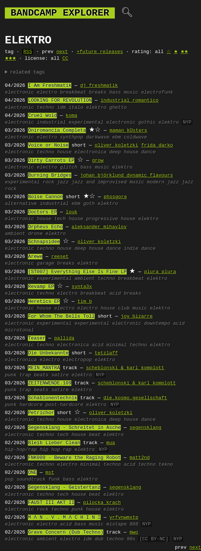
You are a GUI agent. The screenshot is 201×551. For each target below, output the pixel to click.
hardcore (30, 404)
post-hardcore (64, 404)
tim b (84, 301)
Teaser (36, 338)
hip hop (50, 449)
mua (110, 443)
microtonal (19, 330)
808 (134, 524)
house (64, 152)
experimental (22, 182)
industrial (51, 122)
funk (54, 479)
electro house (96, 308)
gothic (147, 122)
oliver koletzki (116, 145)
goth (89, 203)
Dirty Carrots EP (51, 160)
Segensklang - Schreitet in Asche (74, 427)
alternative (21, 203)
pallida (64, 338)
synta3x (82, 286)
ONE (32, 472)
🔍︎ (127, 13)
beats (41, 375)
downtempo (157, 323)
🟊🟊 (184, 52)
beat (94, 435)
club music (132, 308)
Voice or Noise (48, 145)
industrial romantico (129, 100)
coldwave (135, 137)
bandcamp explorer (60, 13)
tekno (166, 464)
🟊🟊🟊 (10, 58)
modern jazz (163, 182)
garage (45, 263)
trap (25, 375)
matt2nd (139, 458)
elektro (96, 107)
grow (97, 160)
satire (60, 375)
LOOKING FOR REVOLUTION (60, 100)
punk (10, 375)
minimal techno (126, 345)
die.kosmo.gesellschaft (135, 398)
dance (148, 152)
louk (71, 212)
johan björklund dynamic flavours (126, 175)
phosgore (115, 197)
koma (71, 115)
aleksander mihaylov (98, 227)
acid (115, 293)
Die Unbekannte (48, 353)
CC (65, 58)
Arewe (35, 256)
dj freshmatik (99, 85)
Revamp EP (41, 286)
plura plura (160, 272)
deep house (123, 152)
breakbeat (73, 92)
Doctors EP (42, 212)
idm (61, 107)
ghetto (118, 107)
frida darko (157, 145)
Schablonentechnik (52, 398)
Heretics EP (44, 301)
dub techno (109, 539)
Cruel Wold (42, 115)
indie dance (140, 248)
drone (35, 233)
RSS (27, 52)
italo (76, 107)
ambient (15, 233)
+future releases (100, 52)
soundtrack (30, 479)
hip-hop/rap (21, 449)
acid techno (140, 464)
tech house (68, 219)
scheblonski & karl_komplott (125, 368)
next (62, 52)
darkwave (97, 137)
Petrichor (41, 413)
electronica (90, 152)
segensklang (145, 427)
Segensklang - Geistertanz (64, 487)
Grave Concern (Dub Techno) (65, 532)
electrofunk (157, 92)
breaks (97, 92)
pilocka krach (102, 502)
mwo (133, 532)
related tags (27, 72)
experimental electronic (102, 122)
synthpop (71, 137)
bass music (123, 92)
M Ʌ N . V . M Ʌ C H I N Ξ (64, 517)
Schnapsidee (44, 242)
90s (131, 539)
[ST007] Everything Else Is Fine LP (77, 272)
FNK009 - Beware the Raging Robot (74, 458)
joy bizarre (137, 316)
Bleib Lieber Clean (54, 443)
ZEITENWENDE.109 (49, 383)
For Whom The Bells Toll (61, 316)
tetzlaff (106, 353)
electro (47, 92)
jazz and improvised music (107, 182)
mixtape (116, 524)
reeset (60, 256)
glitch (68, 167)
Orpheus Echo (45, 227)
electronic (19, 92)
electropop (77, 360)
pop (9, 479)
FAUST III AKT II (51, 502)
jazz (62, 182)
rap (67, 449)
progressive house (110, 219)
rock (48, 182)
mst (49, 472)
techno (45, 107)
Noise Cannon (45, 197)
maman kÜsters (128, 130)
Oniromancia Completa (57, 130)
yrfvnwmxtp (123, 517)
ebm (116, 137)
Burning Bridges (49, 175)
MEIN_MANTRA (44, 368)
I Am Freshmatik (49, 85)
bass (68, 479)
